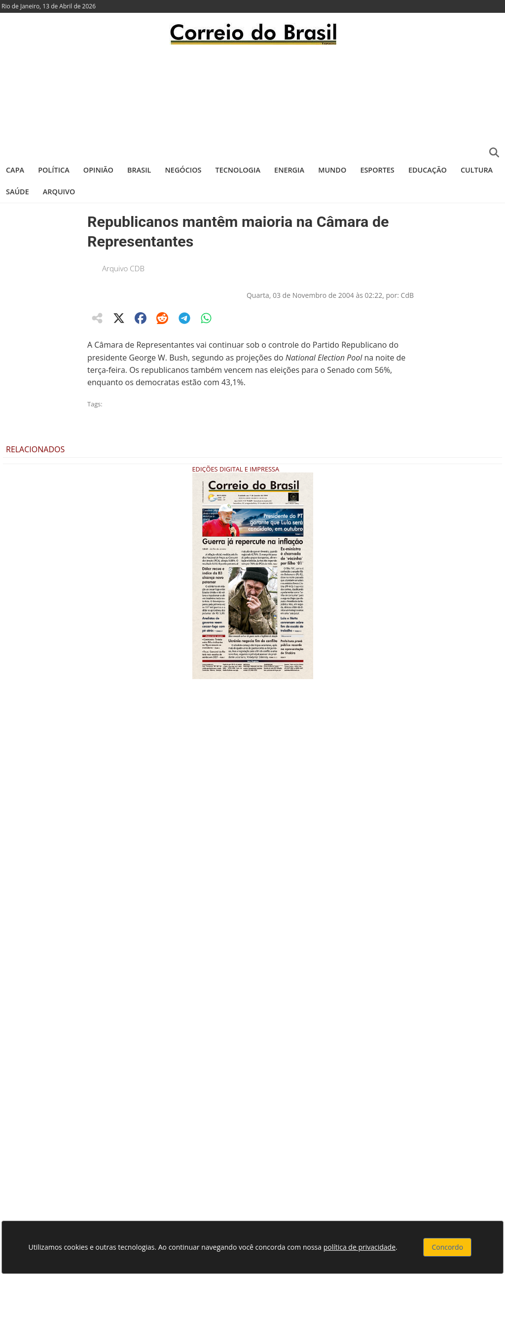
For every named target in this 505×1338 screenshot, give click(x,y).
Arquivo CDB (123, 268)
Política (54, 170)
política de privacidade (360, 1247)
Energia (289, 170)
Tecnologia (238, 170)
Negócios (183, 170)
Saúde (17, 191)
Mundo (332, 170)
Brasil (139, 170)
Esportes (377, 170)
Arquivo (59, 191)
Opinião (98, 170)
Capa (15, 170)
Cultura (477, 170)
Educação (427, 170)
